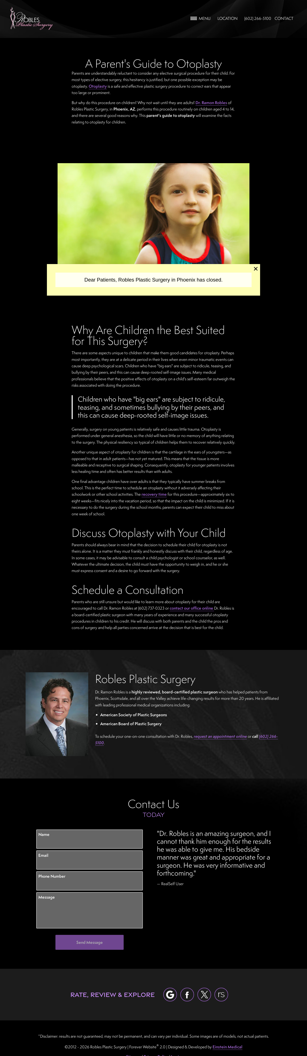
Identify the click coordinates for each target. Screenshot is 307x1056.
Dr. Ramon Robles (211, 102)
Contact (284, 18)
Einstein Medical (227, 1047)
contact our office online (192, 608)
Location (227, 18)
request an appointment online (220, 736)
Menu (200, 18)
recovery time (154, 494)
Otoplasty (98, 86)
